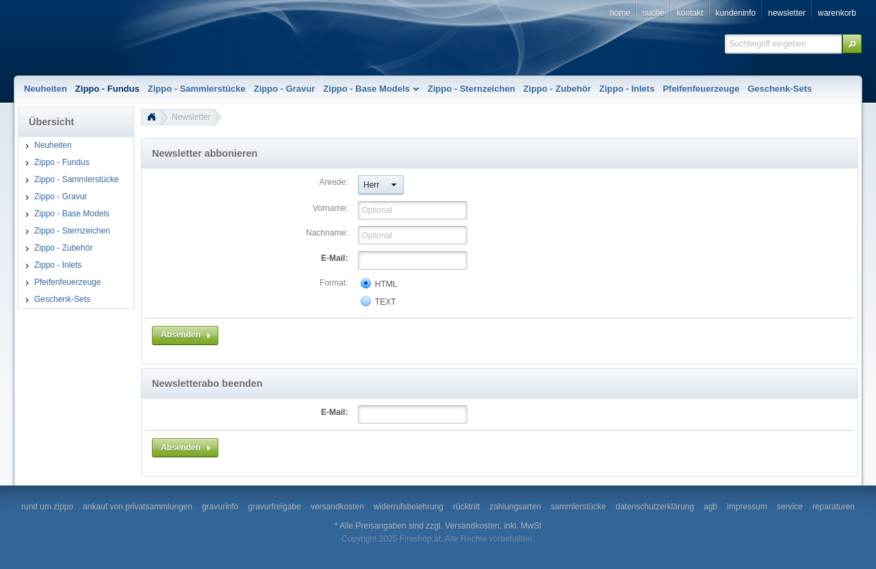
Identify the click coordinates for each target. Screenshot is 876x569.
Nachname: (327, 233)
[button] (852, 43)
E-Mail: (334, 258)
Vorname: (330, 208)
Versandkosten (472, 526)
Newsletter (191, 117)
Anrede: (333, 182)
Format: (334, 283)
